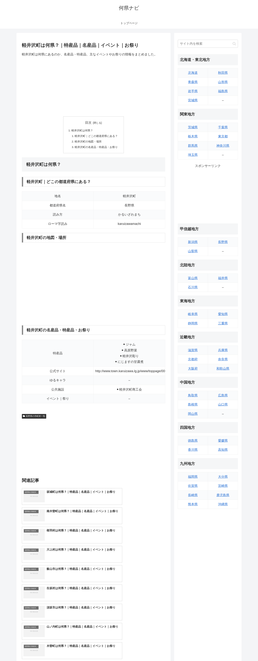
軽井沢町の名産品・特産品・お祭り (96, 148)
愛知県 (223, 314)
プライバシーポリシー (225, 649)
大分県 (223, 477)
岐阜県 (193, 314)
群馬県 (193, 145)
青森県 (193, 82)
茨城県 (193, 127)
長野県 (223, 242)
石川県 (193, 287)
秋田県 (223, 73)
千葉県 (223, 127)
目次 (88, 122)
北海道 (193, 73)
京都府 (193, 359)
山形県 (223, 82)
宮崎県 (223, 486)
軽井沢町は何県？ (81, 130)
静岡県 (193, 323)
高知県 (223, 450)
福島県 (223, 91)
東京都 (223, 136)
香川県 (193, 450)
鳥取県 (193, 395)
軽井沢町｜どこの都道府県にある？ (96, 136)
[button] (234, 44)
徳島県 (193, 440)
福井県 (223, 278)
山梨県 (193, 251)
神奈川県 (222, 145)
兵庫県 (223, 350)
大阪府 (193, 368)
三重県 (223, 323)
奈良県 (223, 359)
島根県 (193, 404)
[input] (208, 44)
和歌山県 (222, 368)
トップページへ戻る (198, 649)
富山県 (193, 278)
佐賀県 (193, 486)
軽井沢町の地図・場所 (87, 142)
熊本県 (193, 504)
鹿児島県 (222, 495)
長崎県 (193, 495)
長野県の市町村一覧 (34, 417)
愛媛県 (223, 440)
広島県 (223, 395)
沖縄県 (223, 504)
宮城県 (193, 100)
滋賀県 (193, 350)
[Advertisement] (93, 87)
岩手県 (193, 91)
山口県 (223, 404)
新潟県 (193, 242)
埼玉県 (193, 155)
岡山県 (193, 414)
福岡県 (193, 477)
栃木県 (193, 136)
